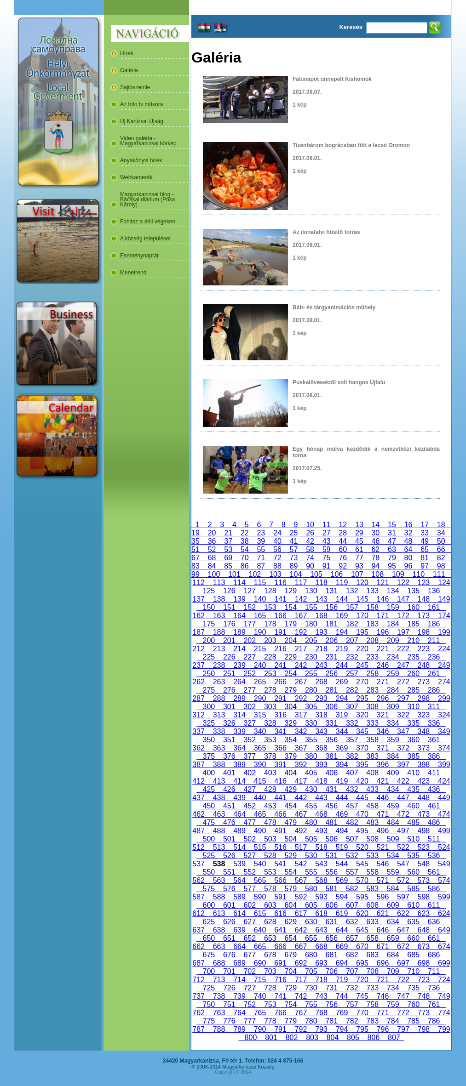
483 (372, 822)
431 (332, 789)
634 (393, 922)
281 (332, 690)
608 (372, 905)
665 (260, 946)
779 (291, 1021)
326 (229, 723)
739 (239, 996)
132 (352, 591)
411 (434, 773)
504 (291, 839)
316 (280, 715)
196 (383, 632)
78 (376, 558)
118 (321, 582)
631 (332, 922)
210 (413, 640)
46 (376, 541)
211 (434, 640)
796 (383, 1029)
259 (393, 673)
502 (250, 839)
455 (311, 806)
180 (311, 624)
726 (229, 988)
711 (434, 971)
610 (413, 905)
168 (321, 616)
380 (311, 756)
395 (362, 764)
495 (362, 831)
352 (250, 740)
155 (311, 607)
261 (434, 673)
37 (228, 541)
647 (403, 930)
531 (332, 855)
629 (291, 922)
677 (250, 955)
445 (362, 798)
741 (280, 996)
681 (332, 955)
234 (393, 657)
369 (342, 748)
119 (342, 582)
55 (261, 549)
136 (434, 591)
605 (311, 905)
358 (372, 740)
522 (403, 847)
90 (310, 566)
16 (408, 525)
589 (239, 897)
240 (260, 665)
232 (352, 657)
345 (362, 731)
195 (362, 632)
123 (424, 582)
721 (383, 980)
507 (352, 839)
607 (352, 905)
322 (403, 715)
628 (270, 922)
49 (424, 541)
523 (424, 847)
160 (413, 607)
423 (424, 781)
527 (250, 855)
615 (260, 913)
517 (301, 847)
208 (372, 640)
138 (219, 599)
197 (403, 632)
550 (209, 872)
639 (239, 930)
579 (291, 889)
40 (277, 541)
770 (362, 1013)
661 (434, 938)
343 (321, 731)
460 (413, 806)
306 (332, 707)
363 (219, 748)
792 (301, 1029)
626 (229, 922)
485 (413, 822)
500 (209, 839)
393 (321, 764)
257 (352, 673)
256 (332, 673)
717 (301, 980)
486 (434, 822)
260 (413, 673)
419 (342, 781)
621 (383, 913)
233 (372, 657)
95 (392, 566)
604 (291, 905)
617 (301, 913)
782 (352, 1021)
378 (270, 756)
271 (383, 682)
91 (326, 566)
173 (424, 616)
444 (342, 798)
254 (291, 673)
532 (352, 855)
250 (209, 673)
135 (413, 591)
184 (393, 624)
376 (229, 756)
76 (342, 558)
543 (321, 864)
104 (296, 574)
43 (326, 541)
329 (291, 723)
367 (301, 748)
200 (209, 640)
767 (301, 1013)
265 (260, 682)
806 (373, 1037)
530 (311, 855)
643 (321, 930)
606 (332, 905)
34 (441, 533)
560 (413, 872)
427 (250, 789)
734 (393, 988)
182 (352, 624)
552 (250, 872)
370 (362, 748)
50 (441, 541)
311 (434, 707)
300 (209, 707)
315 (260, 715)
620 (362, 913)
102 (255, 574)
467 (301, 814)
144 (342, 599)
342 (301, 731)
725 (209, 988)
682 (352, 955)
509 (393, 839)
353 (270, 740)
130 (311, 591)
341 (280, 731)
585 (413, 889)
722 (403, 980)
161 (434, 607)
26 (310, 533)
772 (403, 1013)
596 (383, 897)
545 (362, 864)
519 (342, 847)
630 (311, 922)
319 (342, 715)
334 (393, 723)
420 (362, 781)
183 (372, 624)
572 (403, 880)
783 (372, 1021)
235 (413, 657)
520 (362, 847)
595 (362, 897)
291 (280, 698)
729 (291, 988)
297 (403, 698)
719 (342, 980)
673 (424, 946)
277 (250, 690)
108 (378, 574)
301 (229, 707)
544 (342, 864)
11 (326, 525)
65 (424, 549)
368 (321, 748)
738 (219, 996)
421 (383, 781)
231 (332, 657)
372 (403, 748)
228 (270, 657)
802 (292, 1037)
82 (441, 558)
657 (352, 938)
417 (301, 781)
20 (212, 533)
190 (260, 632)
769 (342, 1013)
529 (291, 855)
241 (280, 665)
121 (383, 582)
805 (353, 1037)
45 (359, 541)
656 (332, 938)
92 (342, 566)
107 (357, 574)
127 (250, 591)
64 (408, 549)
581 (332, 889)
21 (228, 533)
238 (219, 665)
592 (301, 897)
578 (270, 889)
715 (260, 980)
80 (408, 558)
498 (424, 831)
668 (321, 946)
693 (321, 963)
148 (424, 599)
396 (383, 764)
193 (321, 632)
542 (301, 864)
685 (413, 955)
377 (250, 756)
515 (260, 847)
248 (424, 665)
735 (413, 988)
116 (280, 582)
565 (260, 880)
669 (342, 946)
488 (219, 831)
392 (301, 764)
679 (291, 955)
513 (219, 847)
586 (434, 889)
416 (280, 781)
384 (393, 756)
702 (250, 971)
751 (229, 1004)
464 (239, 814)
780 (311, 1021)
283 (372, 690)
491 (280, 831)
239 (239, 665)
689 (239, 963)
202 (250, 640)
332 (352, 723)
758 (372, 1004)
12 (342, 525)
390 (260, 764)
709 (393, 971)
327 (250, 723)
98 (441, 566)
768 (321, 1013)
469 (342, 814)
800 (251, 1037)
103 (275, 574)
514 (239, 847)
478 (270, 822)
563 (219, 880)
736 (434, 988)
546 (383, 864)
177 (250, 624)
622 (403, 913)
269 (342, 682)
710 (413, 971)
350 (209, 740)
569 (342, 880)
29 (359, 533)
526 (229, 855)
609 (393, 905)
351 (229, 740)
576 (229, 889)
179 (291, 624)
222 (403, 649)
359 (393, 740)
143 (321, 599)
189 (239, 632)
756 (332, 1004)
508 (372, 839)
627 (250, 922)
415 (260, 781)
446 (383, 798)
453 (270, 806)
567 (301, 880)
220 (362, 649)
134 (393, 591)
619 (342, 913)
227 (250, 657)
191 (280, 632)
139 (239, 599)
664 (239, 946)
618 (321, 913)
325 (209, 723)
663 (219, 946)
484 (393, 822)
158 (372, 607)
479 (291, 822)
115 (260, 582)
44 (342, 541)
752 (250, 1004)
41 (294, 541)
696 (383, 963)
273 (424, 682)
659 (393, 938)
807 (394, 1037)
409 (393, 773)
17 (424, 525)
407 (352, 773)
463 (219, 814)
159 (393, 607)
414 (239, 781)
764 (239, 1013)
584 (393, 889)
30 (376, 533)
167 (301, 616)
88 (277, 566)
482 (352, 822)
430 (311, 789)
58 (310, 549)
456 (332, 806)
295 (362, 698)
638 (219, 930)
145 (362, 599)
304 (291, 707)
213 (219, 649)
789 (239, 1029)
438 (219, 798)
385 (413, 756)
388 (219, 764)
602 (250, 905)
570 (362, 880)
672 (403, 946)
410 (413, 773)
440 (260, 798)
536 (434, 855)
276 (229, 690)
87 (261, 566)
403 (270, 773)
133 (372, 591)
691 (280, 963)
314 (239, 715)
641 (280, 930)
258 (372, 673)
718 (321, 980)
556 (332, 872)
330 (311, 723)
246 (383, 665)
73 (294, 558)
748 (424, 996)
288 (219, 698)
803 (312, 1037)
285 (413, 690)
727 (250, 988)
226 (229, 657)
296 (383, 698)
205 (311, 640)
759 (393, 1004)
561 (434, 872)
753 (270, 1004)
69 (228, 558)
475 (209, 822)
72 (277, 558)
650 (209, 938)
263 (219, 682)
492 (301, 831)
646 (383, 930)
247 (403, 665)
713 (219, 980)
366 (280, 748)
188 (219, 632)
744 (342, 996)
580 (311, 889)
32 (408, 533)
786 (434, 1021)
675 (209, 955)
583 (372, 889)
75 (326, 558)
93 (359, 566)
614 (239, 913)
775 (209, 1021)
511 (434, 839)
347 (403, 731)
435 (413, 789)
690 (260, 963)
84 (212, 566)
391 (280, 764)
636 (434, 922)
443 (321, 798)
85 (228, 566)
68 (212, 558)
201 (229, 640)
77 (359, 558)
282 (352, 690)
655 (311, 938)
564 (239, 880)
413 (219, 781)
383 (372, 756)
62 (376, 549)
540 (260, 864)
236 (434, 657)
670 (362, 946)
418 (321, 781)
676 (229, 955)
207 (352, 640)
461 (434, 806)
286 (434, 690)
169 (342, 616)
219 (342, 649)
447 (403, 798)
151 (229, 607)
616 (280, 913)
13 (359, 525)
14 (376, 525)
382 (352, 756)
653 (270, 938)
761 (434, 1004)
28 (342, 533)
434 (393, 789)
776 (229, 1021)
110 (418, 574)
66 (441, 549)
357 (352, 740)
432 (352, 789)
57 (294, 549)
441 (280, 798)
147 (403, 599)
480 (311, 822)
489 (239, 831)
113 (219, 582)
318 (321, 715)
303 (270, 707)
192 (301, 632)
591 (280, 897)
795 (362, 1029)
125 (209, 591)
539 (239, 864)
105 (316, 574)
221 (383, 649)
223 (424, 649)
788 (219, 1029)
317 (301, 715)
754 (291, 1004)
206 (332, 640)
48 (408, 541)
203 (270, 640)
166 (280, 616)
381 (332, 756)
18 (441, 525)
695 (362, 963)
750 (209, 1004)
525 (209, 855)
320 (362, 715)
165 (260, 616)
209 (393, 640)
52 (212, 549)
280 (311, 690)
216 (280, 649)
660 (413, 938)
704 (291, 971)
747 (403, 996)
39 (261, 541)
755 (311, 1004)
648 (424, 930)
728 (270, 988)
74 (310, 558)
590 (260, 897)
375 (209, 756)
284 (393, 690)
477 (250, 822)
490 (260, 831)
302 (250, 707)
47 (392, 541)
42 (310, 541)
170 (362, 616)
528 (270, 855)
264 (239, 682)
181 (332, 624)
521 (383, 847)
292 (301, 698)
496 (383, 831)
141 (280, 599)
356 (332, 740)
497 (403, 831)
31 (392, 533)
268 (321, 682)
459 (393, 806)
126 (229, 591)
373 (424, 748)
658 (372, 938)
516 (280, 847)
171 (383, 616)
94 (376, 566)
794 (342, 1029)
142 (301, 599)
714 (239, 980)
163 (219, 616)
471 (383, 814)
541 (280, 864)
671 (383, 946)
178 (270, 624)
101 (234, 574)
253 (270, 673)
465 (260, 814)
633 (372, 922)
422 (403, 781)
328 (270, 723)
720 (362, 980)
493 (321, 831)
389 (239, 764)
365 (260, 748)
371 (383, 748)
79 (392, 558)
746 (383, 996)
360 (413, 740)
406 (332, 773)
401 (229, 773)
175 (209, 624)
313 (219, 715)
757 (352, 1004)
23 (261, 533)
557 (352, 872)
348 (424, 731)
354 (291, 740)
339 (239, 731)
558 (372, 872)
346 (383, 731)
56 (277, 549)
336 (434, 723)
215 (260, 649)
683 (372, 955)
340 (260, 731)
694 (342, 963)
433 (372, 789)
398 (424, 764)
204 (291, 640)
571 (383, 880)
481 (332, 822)
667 (301, 946)
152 (250, 607)
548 (424, 864)
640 (260, 930)
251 (229, 673)
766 (280, 1013)
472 (403, 814)
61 (359, 549)
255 (311, 673)
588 (219, 897)
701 (229, 971)
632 (352, 922)
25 (294, 533)
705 (311, 971)
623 (424, 913)
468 (321, 814)
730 (311, 988)
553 (270, 872)
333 (372, 723)
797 (403, 1029)
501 (229, 839)
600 (209, 905)
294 (342, 698)
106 (337, 574)
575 (209, 889)
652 (250, 938)
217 (301, 649)
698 (424, 963)
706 (332, 971)
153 (270, 607)
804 (332, 1037)
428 (270, 789)
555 (311, 872)
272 (403, 682)
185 (413, 624)
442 (301, 798)
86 (244, 566)
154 (291, 607)
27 (326, 533)
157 (352, 607)
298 (424, 698)
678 (270, 955)
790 (260, 1029)
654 (291, 938)
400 (209, 773)
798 (424, 1029)
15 (392, 525)
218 (321, 649)
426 (229, 789)
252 (250, 673)
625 (209, 922)
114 (239, 582)
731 (332, 988)
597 (403, 897)
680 (311, 955)
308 (372, 707)
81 (424, 558)
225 (209, 657)
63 (392, 549)
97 (424, 566)
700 (209, 971)
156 (332, 607)
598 (424, 897)
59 (326, 549)
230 (311, 657)
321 (383, 715)
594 (342, 897)
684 (393, 955)
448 (424, 798)
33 (424, 533)
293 (321, 698)
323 (424, 715)
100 (214, 574)
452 (250, 806)
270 (362, 682)
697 (403, 963)
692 (301, 963)
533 (372, 855)
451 (229, 806)
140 (260, 599)
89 (294, 566)
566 (280, 880)
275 (209, 690)
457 (352, 806)
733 (372, 988)
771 (383, 1013)
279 (291, 690)
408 (372, 773)
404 (291, 773)
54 (244, 549)
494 (342, 831)
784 (393, 1021)
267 (301, 682)
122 (403, 582)
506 (332, 839)
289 (239, 698)
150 (209, 607)
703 (270, 971)
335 (413, 723)
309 (393, 707)
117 (301, 582)
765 (260, 1013)
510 (413, 839)
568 (321, 880)
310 (413, 707)
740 (260, 996)
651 (229, 938)
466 (280, 814)
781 (332, 1021)
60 (342, 549)
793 (321, 1029)
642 (301, 930)
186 (434, 624)
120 (362, 582)
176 (229, 624)
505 (311, 839)
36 (212, 541)
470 (362, 814)
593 (321, 897)
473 (424, 814)
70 (244, 558)
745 (362, 996)
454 (291, 806)
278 (270, 690)
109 (398, 574)
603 (270, 905)
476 (229, 822)
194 (342, 632)
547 (403, 864)
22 (244, 533)
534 (393, 855)
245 (362, 665)
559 (393, 872)
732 (352, 988)
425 (209, 789)
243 (321, 665)
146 (383, 599)
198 (424, 632)
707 (352, 971)
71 (261, 558)
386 (434, 756)
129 (291, 591)
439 (239, 798)
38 (244, 541)
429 (291, 789)
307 (352, 707)
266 (280, 682)
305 (311, 707)
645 (362, 930)
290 (260, 698)
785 (413, 1021)
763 (219, 1013)
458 (372, 806)
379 (291, 756)
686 (434, 955)
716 (280, 980)
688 (219, 963)
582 (352, 889)
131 (332, 591)
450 (209, 806)
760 (413, 1004)
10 (310, 525)
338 (219, 731)
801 (271, 1037)
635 (413, 922)
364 (239, 748)
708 (372, 971)
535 (413, 855)
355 (311, 740)
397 (403, 764)
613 (219, 913)
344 (342, 731)
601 (229, 905)
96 (408, 566)
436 (434, 789)
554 (291, 872)
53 (228, 549)
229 (291, 657)
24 (277, 533)
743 (321, 996)
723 (424, 980)
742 (301, 996)
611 (434, 905)
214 (239, 649)
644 (342, 930)
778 (270, 1021)
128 (270, 591)
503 (270, 839)
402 (250, 773)
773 (424, 1013)
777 (250, 1021)
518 (321, 847)
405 (311, 773)
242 (301, 665)
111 (439, 574)
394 (342, 764)
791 (280, 1029)
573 (424, 880)
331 (332, 723)
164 (239, 616)
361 (434, 740)
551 (229, 872)
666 (280, 946)
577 (250, 889)
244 (342, 665)
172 (403, 616)
